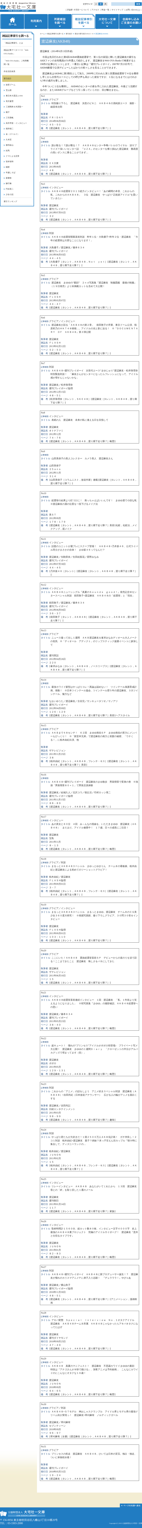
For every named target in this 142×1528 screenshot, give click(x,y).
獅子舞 (9, 183)
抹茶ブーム (10, 85)
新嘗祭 (9, 178)
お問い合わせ (131, 10)
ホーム (12, 21)
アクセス (95, 10)
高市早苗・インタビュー (16, 123)
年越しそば (10, 172)
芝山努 (9, 90)
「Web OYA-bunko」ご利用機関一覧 (16, 62)
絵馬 (8, 150)
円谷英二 (9, 189)
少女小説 (9, 194)
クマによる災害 (12, 156)
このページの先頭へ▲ (131, 1505)
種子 (8, 112)
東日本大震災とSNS (14, 96)
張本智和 (9, 161)
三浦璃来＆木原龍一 (14, 107)
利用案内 (36, 21)
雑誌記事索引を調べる (83, 21)
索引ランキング (10, 201)
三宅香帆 (9, 118)
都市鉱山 (9, 145)
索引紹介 (69, 34)
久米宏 (9, 139)
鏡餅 (8, 167)
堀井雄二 (9, 128)
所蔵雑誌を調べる (60, 21)
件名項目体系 (9, 71)
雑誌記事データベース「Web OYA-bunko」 (16, 52)
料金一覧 (105, 10)
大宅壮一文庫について (107, 21)
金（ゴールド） (12, 134)
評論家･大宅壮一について (78, 10)
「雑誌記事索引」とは (13, 43)
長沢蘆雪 (9, 101)
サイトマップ (117, 10)
